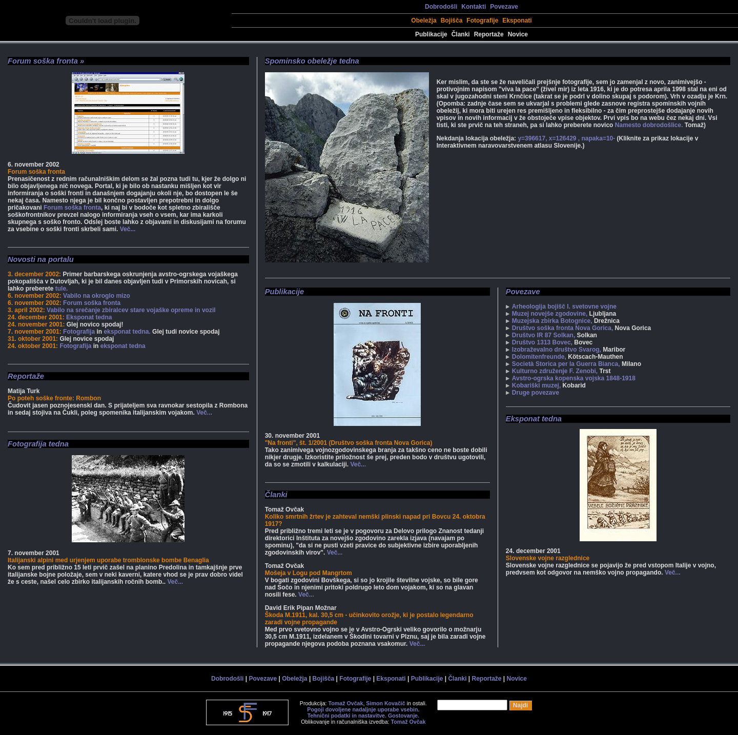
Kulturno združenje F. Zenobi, (555, 371)
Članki (461, 34)
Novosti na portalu (41, 259)
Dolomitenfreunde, (539, 356)
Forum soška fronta (72, 207)
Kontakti (473, 6)
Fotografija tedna (38, 444)
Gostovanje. (403, 715)
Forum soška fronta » (46, 61)
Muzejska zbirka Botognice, (552, 320)
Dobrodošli (441, 6)
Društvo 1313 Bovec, (542, 342)
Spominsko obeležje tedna (312, 61)
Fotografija (79, 331)
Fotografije (482, 20)
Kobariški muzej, (536, 385)
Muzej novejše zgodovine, (549, 313)
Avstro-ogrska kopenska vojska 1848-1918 (574, 378)
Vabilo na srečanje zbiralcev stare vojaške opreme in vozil (131, 310)
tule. (61, 288)
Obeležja (423, 20)
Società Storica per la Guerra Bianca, (566, 364)
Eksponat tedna (89, 317)
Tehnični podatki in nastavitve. (347, 715)
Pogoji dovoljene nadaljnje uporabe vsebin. (363, 709)
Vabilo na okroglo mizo (96, 295)
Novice (518, 34)
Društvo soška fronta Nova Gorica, (562, 328)
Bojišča (452, 20)
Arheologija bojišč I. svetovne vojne (564, 306)
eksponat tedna (123, 346)
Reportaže (489, 34)
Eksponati (516, 20)
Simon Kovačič (385, 703)
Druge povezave (535, 392)
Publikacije (431, 34)
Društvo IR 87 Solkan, (543, 335)
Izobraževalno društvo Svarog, (556, 349)
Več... (128, 229)
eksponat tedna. (127, 331)
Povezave (504, 6)
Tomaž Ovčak (346, 703)
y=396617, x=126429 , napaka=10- (567, 138)
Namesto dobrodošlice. (649, 125)
